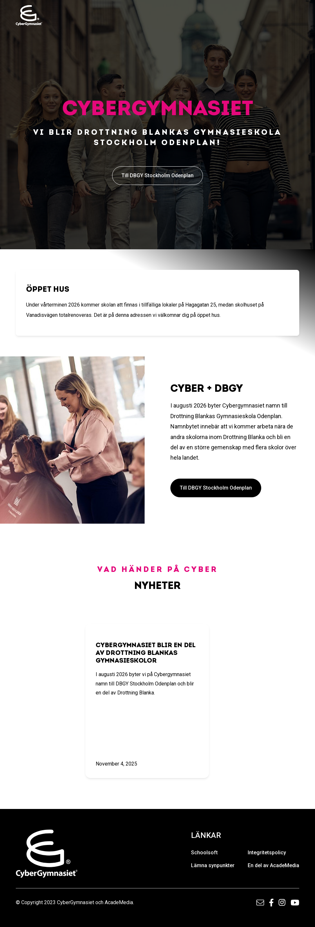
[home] (29, 15)
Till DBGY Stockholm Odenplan (157, 175)
